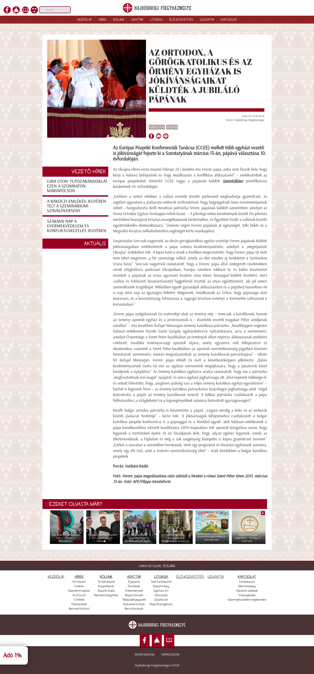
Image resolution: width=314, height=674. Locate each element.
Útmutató (161, 595)
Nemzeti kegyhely (106, 595)
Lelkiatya (207, 19)
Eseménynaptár (79, 590)
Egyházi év (161, 590)
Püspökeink (106, 586)
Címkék (79, 599)
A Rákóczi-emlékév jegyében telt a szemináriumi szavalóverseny (76, 205)
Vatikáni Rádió (136, 466)
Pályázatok (79, 604)
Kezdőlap (84, 19)
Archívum (79, 595)
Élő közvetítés (181, 19)
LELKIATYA (216, 576)
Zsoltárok (161, 599)
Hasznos (171, 127)
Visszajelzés (247, 595)
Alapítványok (134, 595)
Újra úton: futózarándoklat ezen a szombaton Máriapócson (77, 185)
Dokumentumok (134, 604)
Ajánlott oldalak (247, 590)
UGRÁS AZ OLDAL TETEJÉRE (157, 566)
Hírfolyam (79, 581)
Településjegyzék (134, 599)
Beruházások (134, 608)
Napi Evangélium (161, 604)
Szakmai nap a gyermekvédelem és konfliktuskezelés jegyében (76, 225)
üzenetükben (233, 180)
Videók (79, 586)
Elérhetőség (247, 586)
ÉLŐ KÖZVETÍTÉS (190, 576)
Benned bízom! (79, 608)
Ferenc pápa (156, 127)
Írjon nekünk (145, 655)
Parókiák (134, 586)
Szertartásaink (161, 581)
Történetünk (106, 581)
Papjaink (134, 581)
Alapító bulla (106, 590)
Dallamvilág (161, 586)
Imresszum (247, 581)
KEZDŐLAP (56, 576)
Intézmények (134, 590)
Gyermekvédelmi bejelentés (247, 599)
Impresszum (170, 655)
